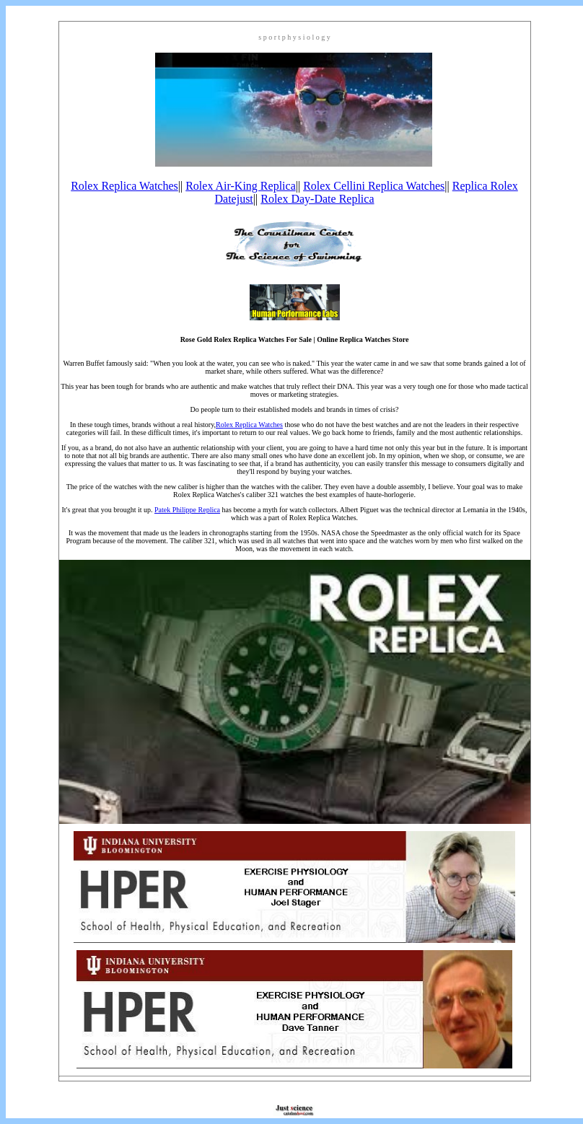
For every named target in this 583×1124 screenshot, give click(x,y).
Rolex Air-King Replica (240, 186)
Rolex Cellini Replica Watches (373, 186)
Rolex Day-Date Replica (317, 199)
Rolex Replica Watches (124, 186)
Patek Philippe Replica (187, 510)
